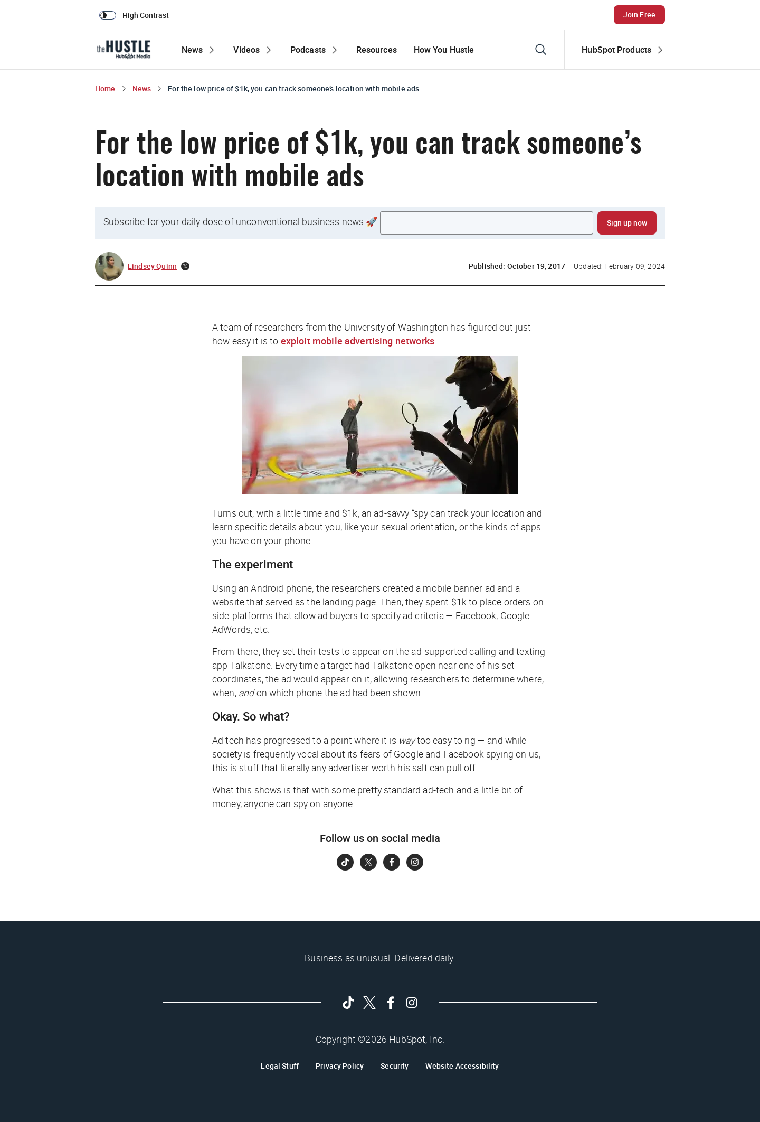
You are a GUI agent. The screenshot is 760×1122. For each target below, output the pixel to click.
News (141, 88)
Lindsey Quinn (152, 266)
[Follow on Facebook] (391, 862)
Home (105, 88)
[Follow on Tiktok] (345, 862)
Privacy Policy (340, 1066)
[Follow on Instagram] (414, 862)
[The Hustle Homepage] (123, 49)
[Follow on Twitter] (368, 862)
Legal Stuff (280, 1066)
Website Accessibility (462, 1066)
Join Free (639, 15)
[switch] (136, 15)
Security (394, 1066)
